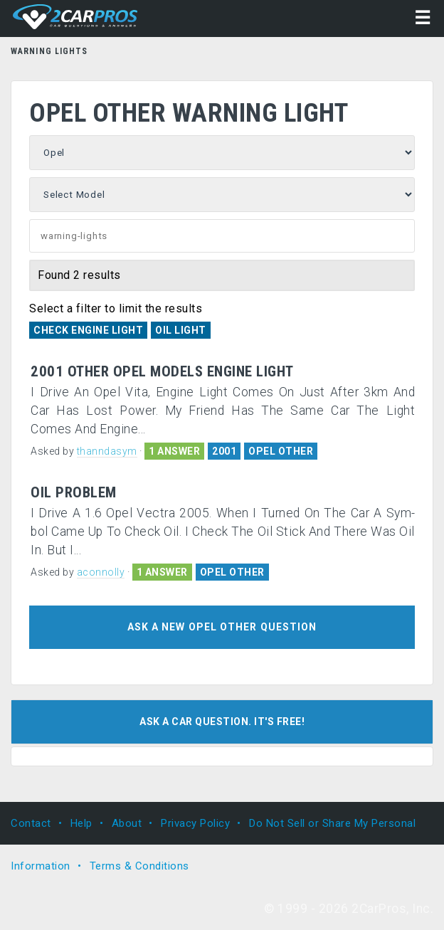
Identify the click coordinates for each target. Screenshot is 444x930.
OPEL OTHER (280, 451)
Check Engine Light (88, 330)
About (127, 823)
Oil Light (180, 330)
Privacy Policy (195, 823)
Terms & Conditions (139, 866)
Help (81, 823)
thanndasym (107, 451)
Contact (31, 823)
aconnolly (101, 572)
